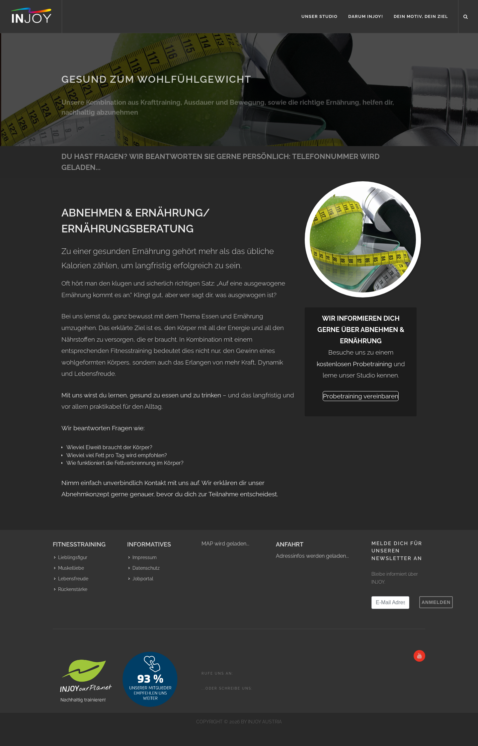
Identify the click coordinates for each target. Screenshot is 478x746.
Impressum (144, 557)
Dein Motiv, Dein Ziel (421, 16)
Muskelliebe (71, 568)
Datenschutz (146, 568)
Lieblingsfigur (72, 557)
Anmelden (436, 602)
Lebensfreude (73, 578)
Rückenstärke (72, 589)
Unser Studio (319, 16)
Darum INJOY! (365, 16)
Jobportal (142, 578)
